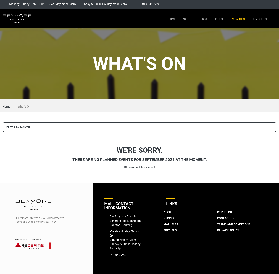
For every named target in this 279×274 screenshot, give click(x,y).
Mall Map (171, 224)
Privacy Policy (228, 230)
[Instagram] (274, 4)
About (187, 19)
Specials (219, 19)
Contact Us (259, 19)
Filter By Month (18, 127)
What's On (238, 19)
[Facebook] (267, 4)
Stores (202, 19)
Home (171, 19)
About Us (170, 212)
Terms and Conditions (233, 224)
